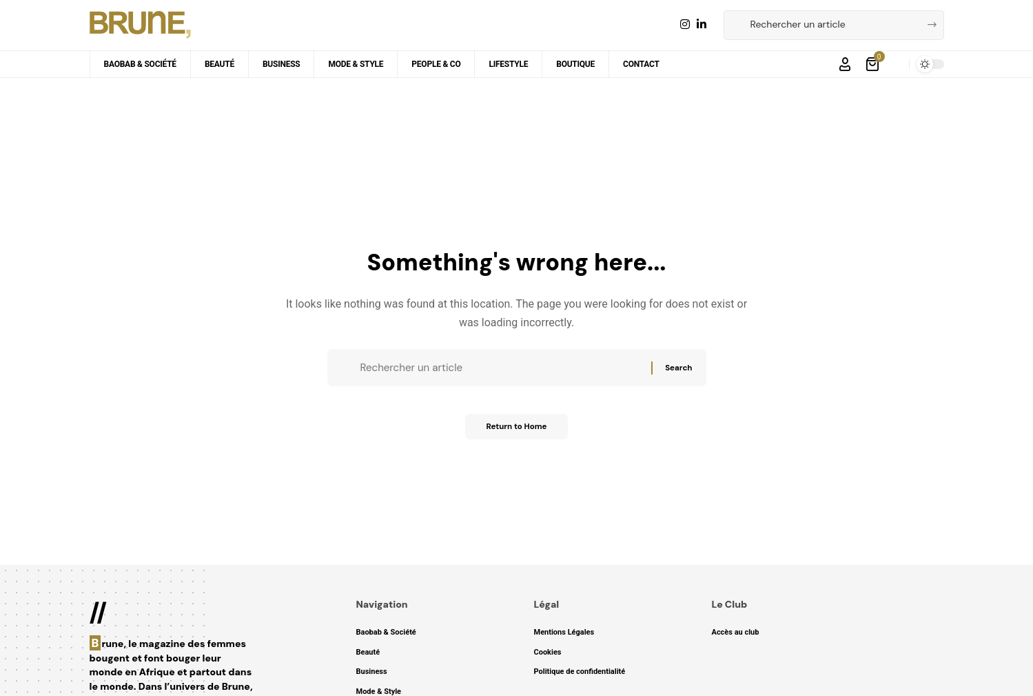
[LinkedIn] (701, 24)
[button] (845, 64)
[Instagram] (685, 24)
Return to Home (517, 431)
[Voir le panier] (873, 64)
